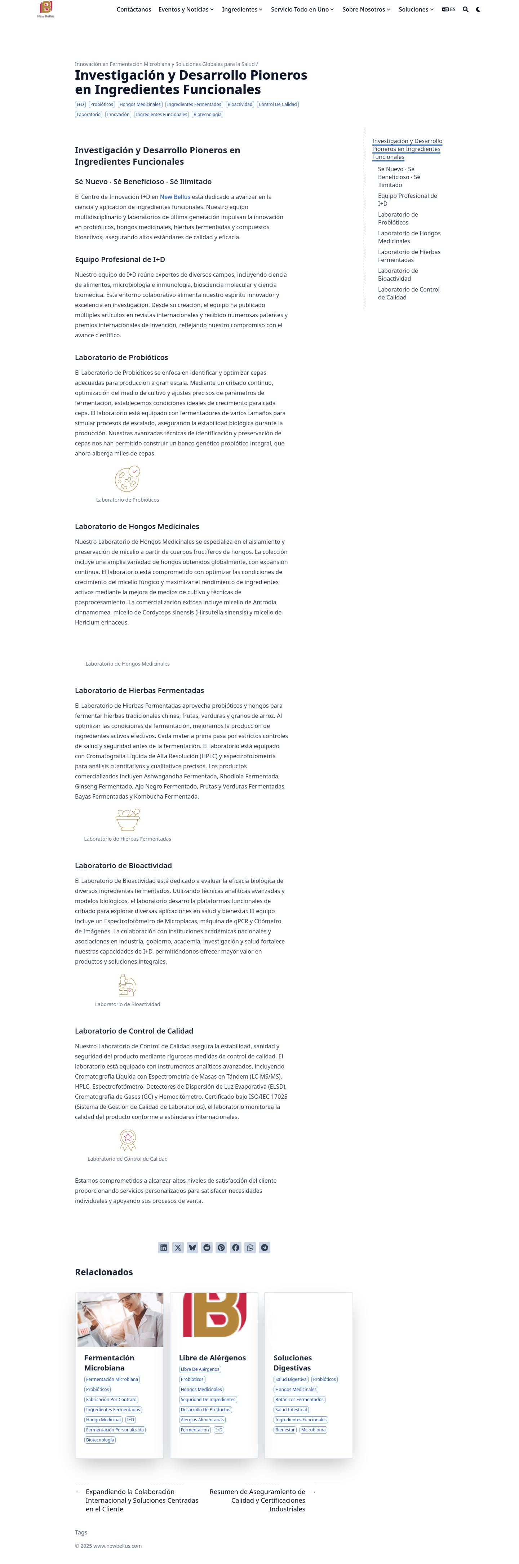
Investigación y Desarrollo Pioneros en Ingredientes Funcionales (407, 149)
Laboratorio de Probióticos (398, 218)
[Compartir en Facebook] (235, 1247)
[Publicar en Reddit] (207, 1247)
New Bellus (175, 197)
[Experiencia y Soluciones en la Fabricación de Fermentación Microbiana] (119, 1375)
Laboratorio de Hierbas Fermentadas (409, 256)
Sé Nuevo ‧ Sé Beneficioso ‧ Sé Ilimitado (399, 177)
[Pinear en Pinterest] (221, 1247)
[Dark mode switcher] (479, 9)
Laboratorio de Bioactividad (398, 275)
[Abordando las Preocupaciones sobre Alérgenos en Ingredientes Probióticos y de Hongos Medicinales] (214, 1375)
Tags (81, 1532)
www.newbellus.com (117, 1545)
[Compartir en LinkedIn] (163, 1247)
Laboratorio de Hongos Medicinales (409, 237)
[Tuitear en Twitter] (178, 1247)
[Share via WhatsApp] (250, 1247)
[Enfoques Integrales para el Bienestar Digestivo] (308, 1375)
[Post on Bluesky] (192, 1247)
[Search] (466, 9)
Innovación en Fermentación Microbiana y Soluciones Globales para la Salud (165, 64)
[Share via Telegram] (264, 1247)
